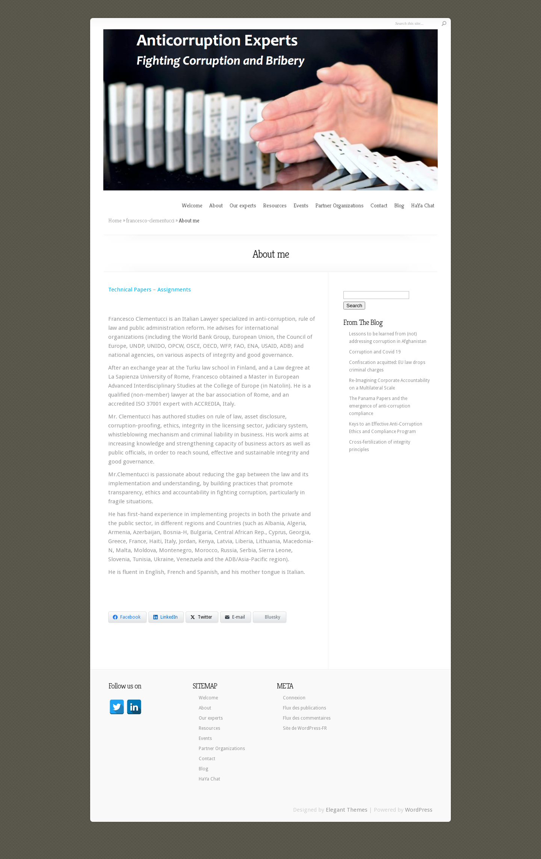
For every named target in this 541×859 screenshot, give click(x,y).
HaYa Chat (422, 205)
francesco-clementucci (150, 220)
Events (300, 205)
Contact (378, 205)
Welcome (192, 205)
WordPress (418, 809)
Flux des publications (304, 708)
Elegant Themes (346, 809)
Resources (275, 205)
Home (115, 220)
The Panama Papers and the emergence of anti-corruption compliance (379, 406)
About (216, 205)
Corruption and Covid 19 (375, 352)
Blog (399, 205)
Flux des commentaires (307, 718)
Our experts (243, 205)
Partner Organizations (339, 205)
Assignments (174, 289)
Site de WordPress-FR (305, 728)
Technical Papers (129, 289)
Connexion (294, 697)
